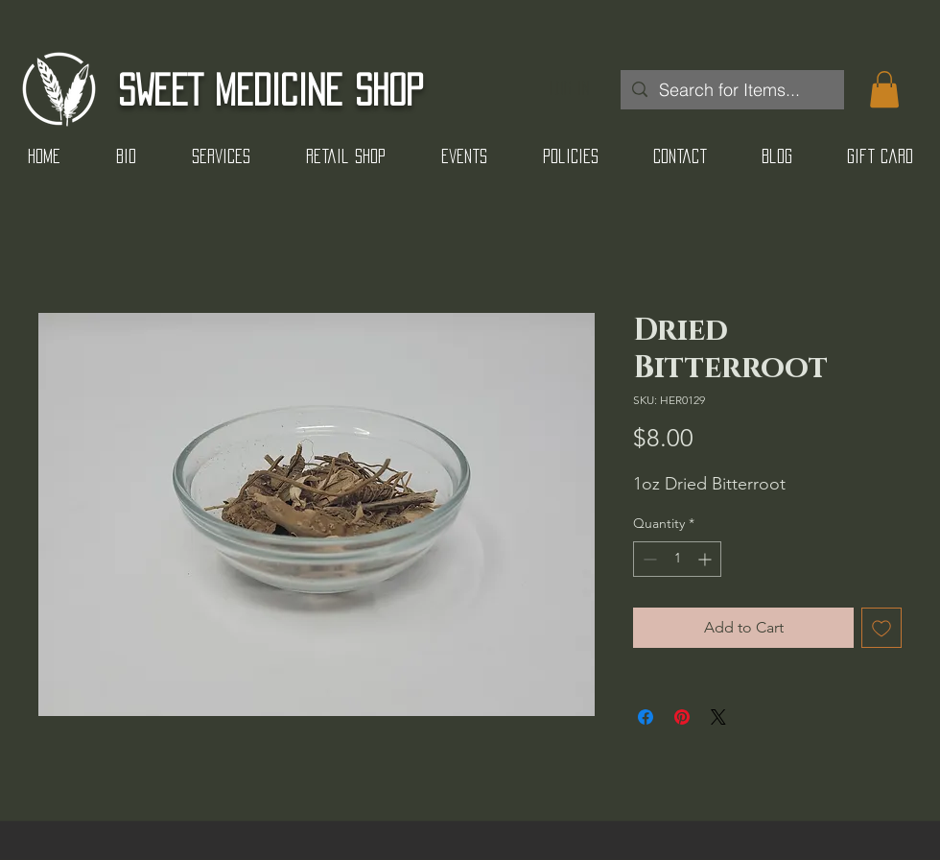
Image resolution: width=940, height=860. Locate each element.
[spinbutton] (677, 559)
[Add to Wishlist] (881, 628)
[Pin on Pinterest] (681, 717)
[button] (884, 89)
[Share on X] (718, 717)
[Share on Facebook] (645, 717)
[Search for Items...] (731, 89)
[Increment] (706, 559)
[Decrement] (648, 559)
